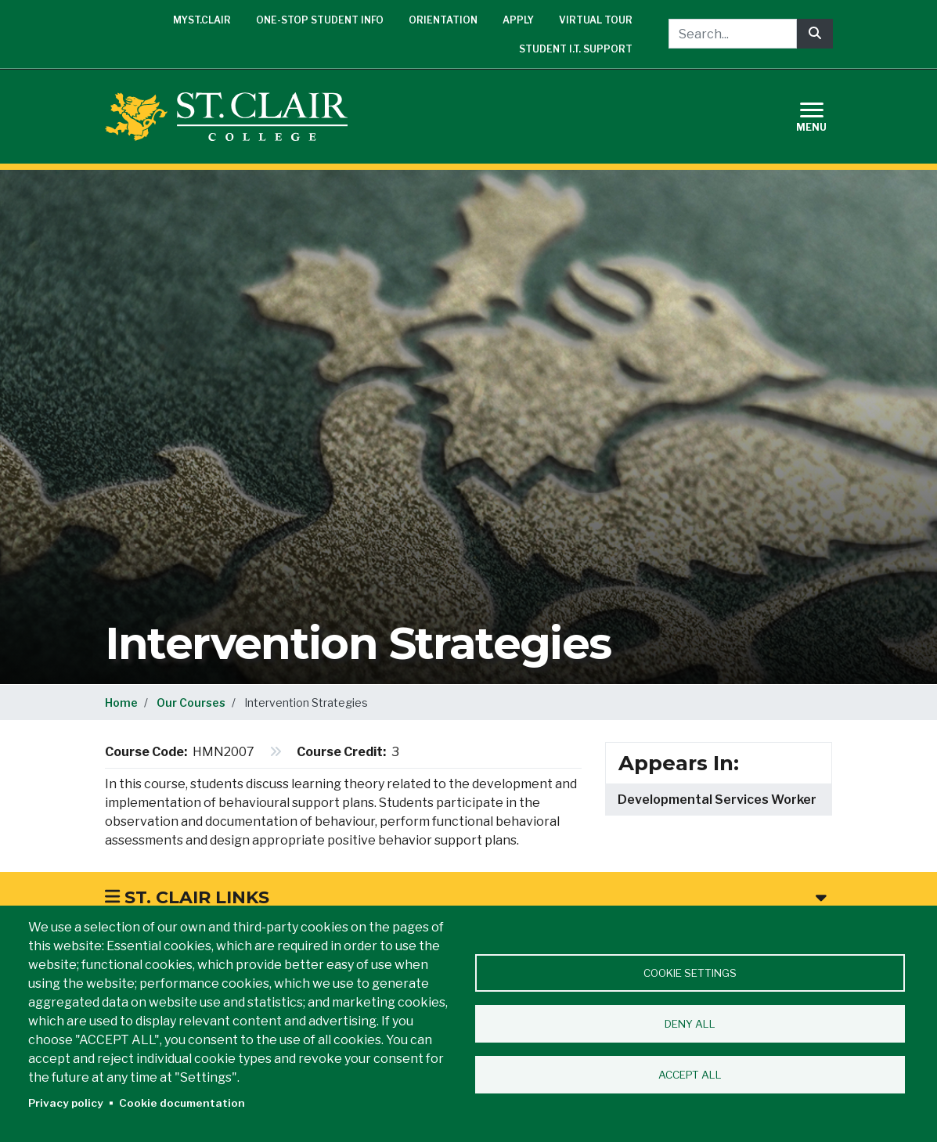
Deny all (690, 1024)
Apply (518, 20)
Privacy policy (65, 1103)
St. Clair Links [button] (466, 897)
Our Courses (191, 702)
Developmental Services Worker (717, 799)
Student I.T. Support (575, 49)
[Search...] (733, 34)
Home (121, 702)
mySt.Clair (202, 20)
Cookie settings (690, 973)
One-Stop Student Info (320, 20)
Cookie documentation (182, 1103)
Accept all (690, 1074)
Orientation (443, 20)
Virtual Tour (595, 20)
